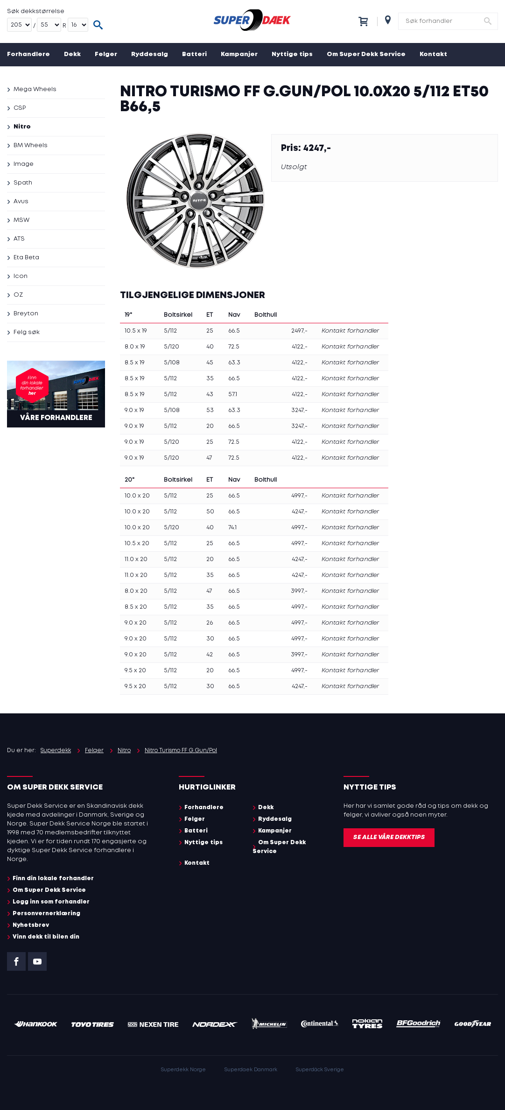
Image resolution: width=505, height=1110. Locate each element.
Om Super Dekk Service (366, 54)
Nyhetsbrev (31, 925)
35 (210, 378)
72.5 (233, 346)
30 (210, 638)
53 (210, 410)
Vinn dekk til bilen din (46, 936)
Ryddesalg (149, 54)
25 (209, 331)
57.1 (232, 394)
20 (210, 426)
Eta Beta (26, 257)
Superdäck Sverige (320, 1069)
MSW (21, 220)
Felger (106, 54)
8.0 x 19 (135, 346)
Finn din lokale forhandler (53, 878)
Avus (21, 201)
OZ (18, 295)
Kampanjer (239, 54)
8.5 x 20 (136, 607)
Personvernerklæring (46, 913)
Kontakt (433, 54)
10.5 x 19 (136, 331)
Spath (23, 182)
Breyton (26, 313)
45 (209, 362)
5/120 (171, 346)
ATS (19, 239)
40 (210, 346)
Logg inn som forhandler (51, 901)
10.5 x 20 (137, 543)
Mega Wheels (35, 89)
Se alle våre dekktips (389, 837)
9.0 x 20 (136, 623)
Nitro (22, 126)
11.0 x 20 (136, 559)
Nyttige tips (292, 54)
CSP (20, 108)
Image (24, 164)
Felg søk (27, 332)
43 (209, 394)
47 (209, 458)
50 (210, 511)
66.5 (234, 331)
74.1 (232, 527)
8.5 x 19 (135, 362)
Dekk (72, 54)
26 (209, 623)
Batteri (194, 54)
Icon (21, 276)
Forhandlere (28, 54)
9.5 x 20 (135, 670)
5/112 (170, 331)
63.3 (234, 362)
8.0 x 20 (136, 591)
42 (209, 654)
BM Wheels (31, 145)
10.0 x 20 (137, 495)
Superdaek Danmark (250, 1069)
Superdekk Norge (183, 1069)
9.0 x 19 (134, 410)
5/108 (172, 362)
